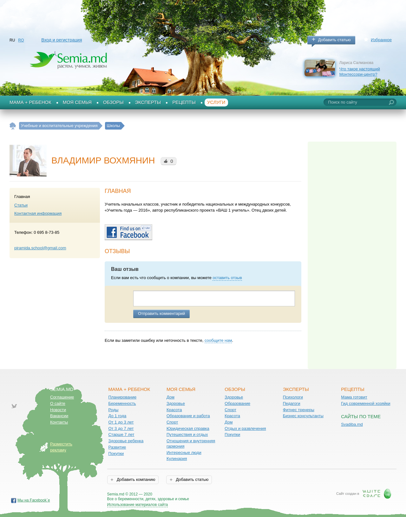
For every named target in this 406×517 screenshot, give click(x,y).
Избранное (381, 39)
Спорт (172, 422)
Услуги (216, 102)
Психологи (293, 397)
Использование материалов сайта (137, 504)
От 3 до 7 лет (121, 428)
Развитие (117, 447)
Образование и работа (188, 415)
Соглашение (62, 397)
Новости (58, 409)
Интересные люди (184, 452)
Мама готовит (354, 397)
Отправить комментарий (161, 313)
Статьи (21, 205)
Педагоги (291, 403)
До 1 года (117, 415)
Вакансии (59, 415)
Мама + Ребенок (30, 102)
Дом (170, 397)
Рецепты (184, 102)
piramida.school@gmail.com (40, 248)
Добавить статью (334, 39)
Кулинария (177, 458)
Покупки (116, 453)
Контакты (59, 422)
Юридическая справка (188, 428)
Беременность (122, 403)
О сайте (57, 403)
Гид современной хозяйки (365, 403)
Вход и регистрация (61, 39)
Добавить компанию (135, 479)
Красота (174, 409)
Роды (113, 409)
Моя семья (77, 102)
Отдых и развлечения (245, 428)
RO (21, 40)
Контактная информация (38, 213)
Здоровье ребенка (125, 440)
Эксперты (148, 102)
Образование (237, 403)
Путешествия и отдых (187, 434)
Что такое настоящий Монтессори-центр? (359, 72)
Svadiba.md (352, 424)
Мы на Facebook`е (33, 500)
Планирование (122, 397)
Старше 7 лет (121, 434)
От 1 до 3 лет (121, 422)
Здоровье (176, 403)
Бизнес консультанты (303, 415)
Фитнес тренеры (298, 409)
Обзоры (113, 102)
